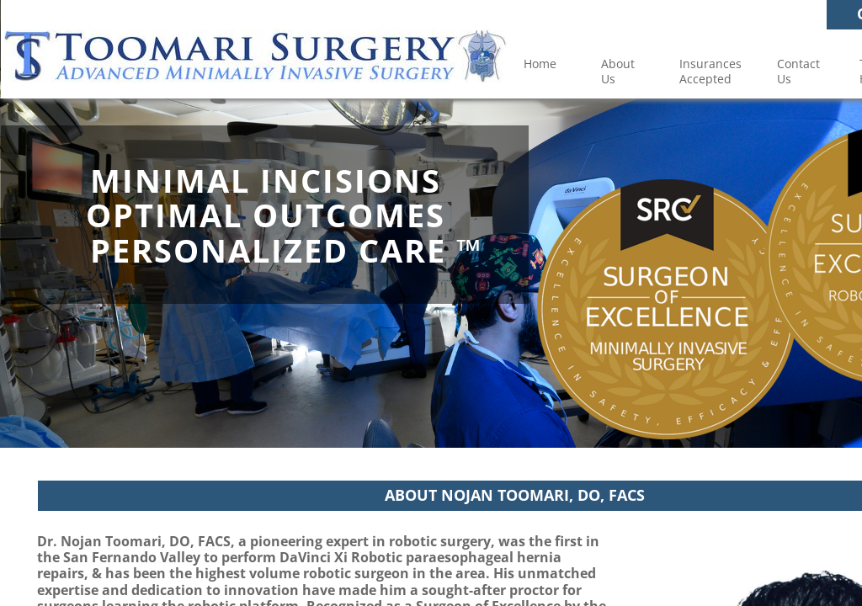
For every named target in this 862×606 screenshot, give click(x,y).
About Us (618, 71)
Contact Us (798, 71)
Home (540, 64)
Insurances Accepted (710, 71)
